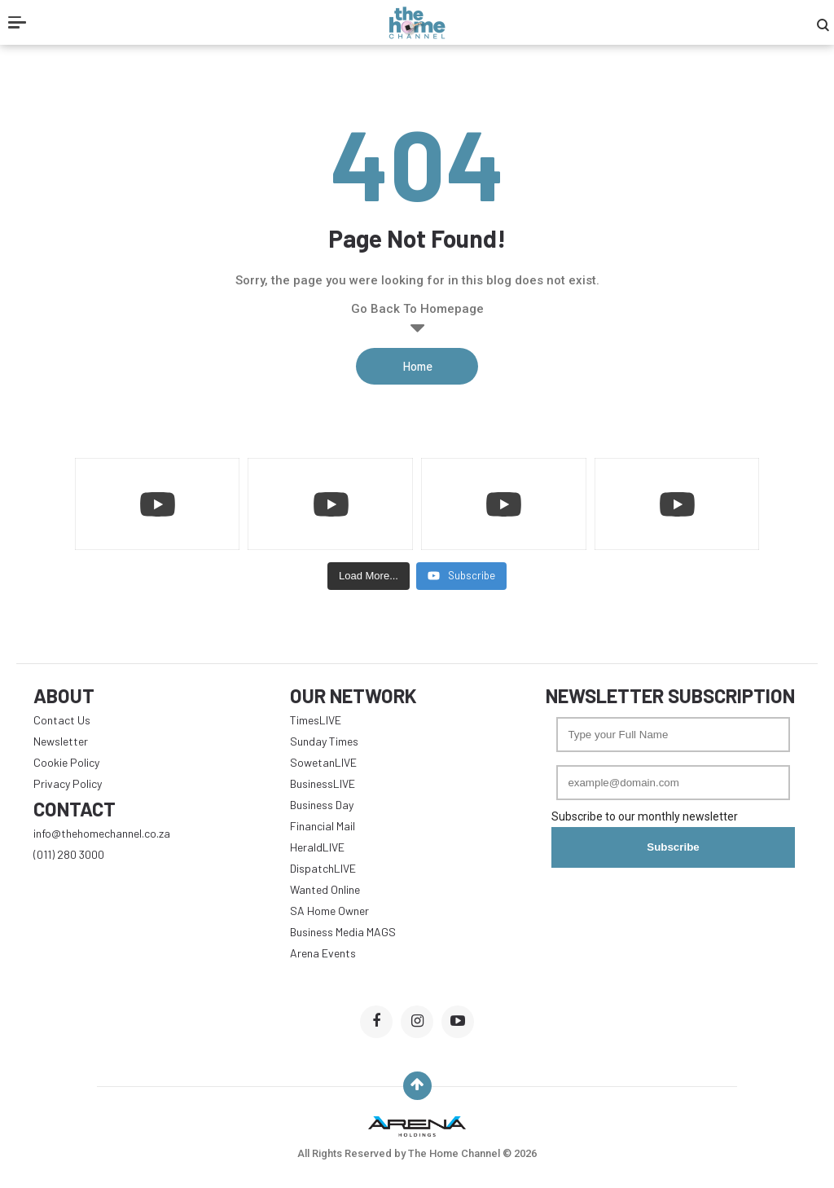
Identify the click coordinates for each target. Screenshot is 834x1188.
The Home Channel (455, 1153)
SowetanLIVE (323, 762)
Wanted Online (325, 889)
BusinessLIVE (322, 783)
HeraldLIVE (317, 847)
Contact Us (61, 720)
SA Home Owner (329, 910)
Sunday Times (324, 741)
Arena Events (323, 953)
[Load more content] (368, 576)
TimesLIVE (315, 720)
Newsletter (60, 741)
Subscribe (673, 847)
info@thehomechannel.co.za (101, 833)
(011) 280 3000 (68, 854)
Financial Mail (322, 826)
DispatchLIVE (323, 868)
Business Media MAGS (343, 932)
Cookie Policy (66, 762)
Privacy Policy (67, 783)
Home (417, 366)
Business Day (321, 805)
